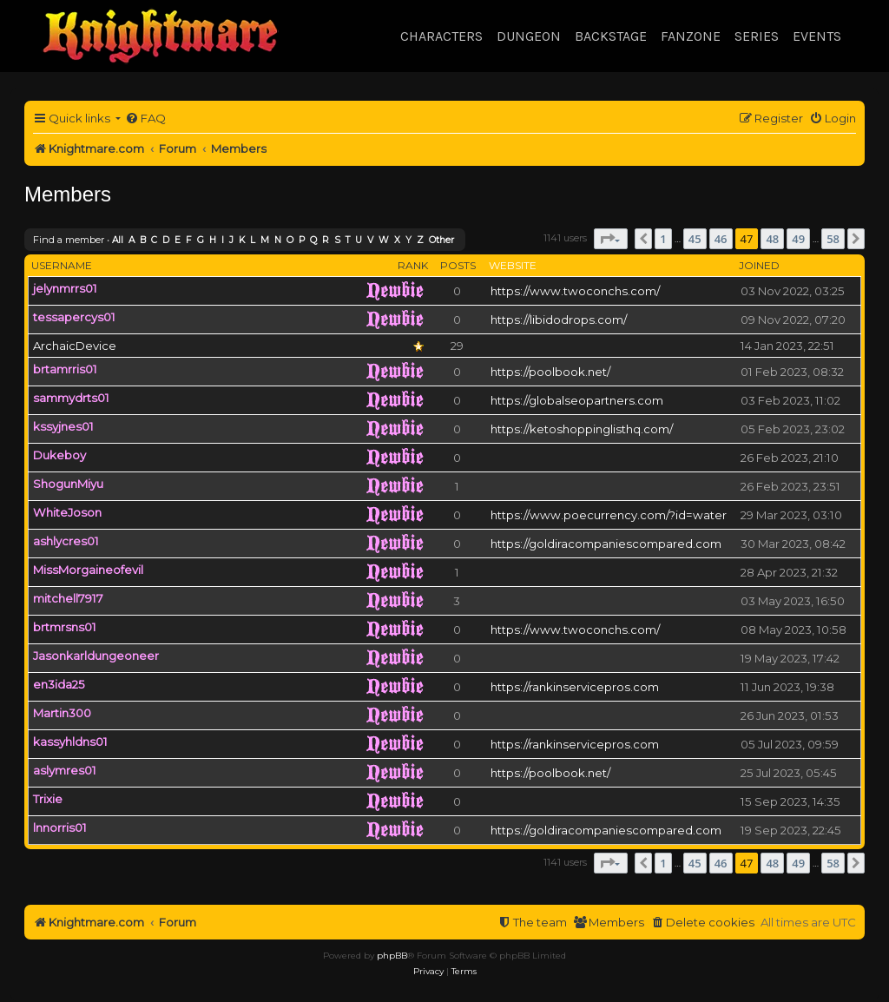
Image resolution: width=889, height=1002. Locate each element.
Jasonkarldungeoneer (96, 656)
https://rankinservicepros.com (575, 687)
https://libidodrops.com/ (559, 319)
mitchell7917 (68, 598)
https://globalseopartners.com (577, 400)
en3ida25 (59, 684)
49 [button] (798, 239)
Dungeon (529, 36)
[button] (611, 238)
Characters (441, 36)
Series (756, 36)
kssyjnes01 (63, 426)
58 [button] (833, 239)
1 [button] (663, 239)
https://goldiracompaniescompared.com (606, 543)
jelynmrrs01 (65, 288)
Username (61, 265)
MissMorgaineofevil (88, 570)
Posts (458, 265)
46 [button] (721, 239)
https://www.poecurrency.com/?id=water (609, 515)
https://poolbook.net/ (550, 372)
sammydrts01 (71, 398)
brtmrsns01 (64, 627)
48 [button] (772, 239)
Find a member (68, 240)
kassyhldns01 (70, 741)
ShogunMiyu (68, 484)
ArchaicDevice (74, 346)
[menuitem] (145, 118)
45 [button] (694, 239)
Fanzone (691, 36)
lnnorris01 (60, 827)
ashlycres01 (66, 541)
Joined (759, 265)
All (117, 240)
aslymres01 (64, 770)
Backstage (611, 36)
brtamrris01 (65, 369)
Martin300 (62, 713)
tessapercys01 (74, 317)
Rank (413, 265)
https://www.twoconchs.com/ (575, 291)
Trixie (48, 799)
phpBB (392, 955)
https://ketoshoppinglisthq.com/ (582, 429)
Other (441, 240)
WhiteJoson (67, 512)
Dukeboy (59, 455)
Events (817, 36)
